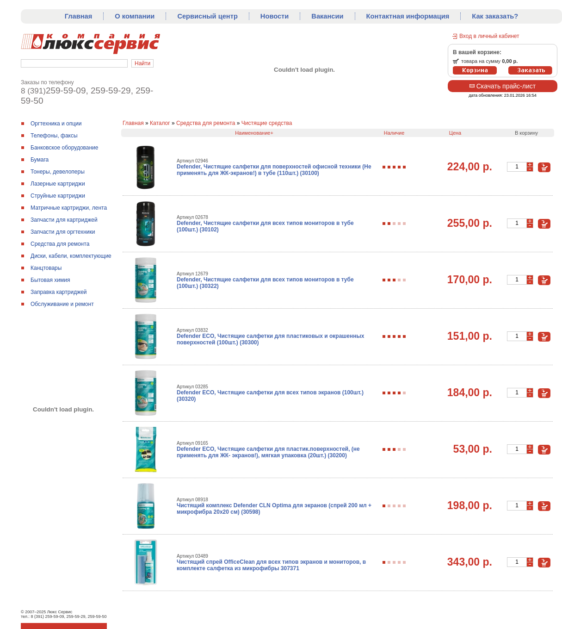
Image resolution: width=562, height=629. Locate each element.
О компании (134, 16)
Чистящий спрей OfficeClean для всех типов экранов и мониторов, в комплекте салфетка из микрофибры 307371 (271, 565)
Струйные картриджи (58, 196)
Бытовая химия (50, 280)
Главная (79, 16)
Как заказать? (495, 16)
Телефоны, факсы (54, 135)
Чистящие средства (266, 123)
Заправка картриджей (59, 292)
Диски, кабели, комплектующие (71, 256)
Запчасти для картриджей (64, 220)
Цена (455, 133)
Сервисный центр (207, 16)
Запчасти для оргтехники (63, 232)
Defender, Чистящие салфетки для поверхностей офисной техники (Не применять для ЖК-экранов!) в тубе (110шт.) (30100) (274, 169)
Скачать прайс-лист (502, 86)
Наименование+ (254, 133)
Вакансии (327, 16)
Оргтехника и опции (56, 123)
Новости (274, 16)
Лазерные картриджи (58, 184)
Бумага (40, 159)
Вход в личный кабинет (489, 36)
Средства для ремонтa (60, 244)
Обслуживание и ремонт (62, 304)
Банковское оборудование (65, 147)
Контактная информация (408, 16)
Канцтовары (46, 268)
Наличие (394, 133)
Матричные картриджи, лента (69, 208)
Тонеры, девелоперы (58, 171)
